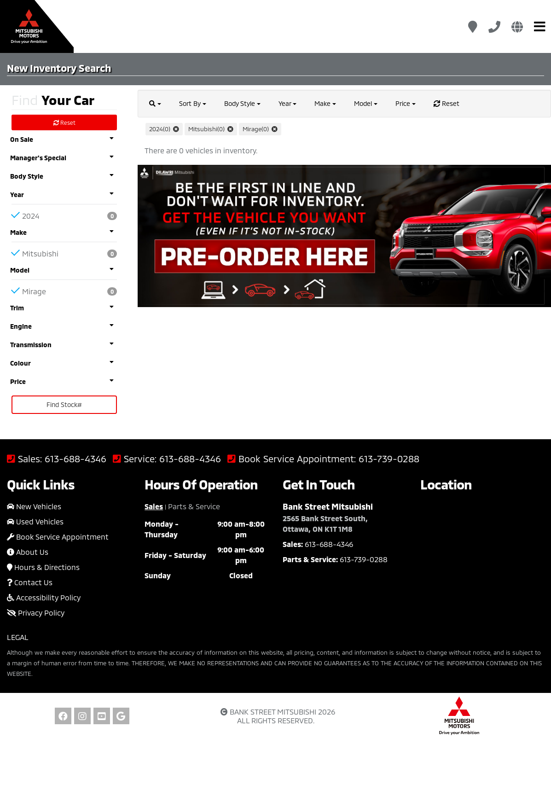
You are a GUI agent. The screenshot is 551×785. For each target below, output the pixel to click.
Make (325, 103)
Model (365, 103)
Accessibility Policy (44, 597)
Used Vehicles (35, 521)
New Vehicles (34, 506)
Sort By (192, 103)
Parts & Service (194, 506)
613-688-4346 (75, 459)
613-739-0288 (389, 459)
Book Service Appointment (58, 536)
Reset (64, 122)
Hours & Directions (43, 567)
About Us (27, 551)
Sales (154, 506)
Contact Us (29, 582)
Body (242, 103)
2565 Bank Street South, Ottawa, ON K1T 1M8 (325, 523)
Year (287, 103)
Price (405, 103)
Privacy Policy (35, 612)
